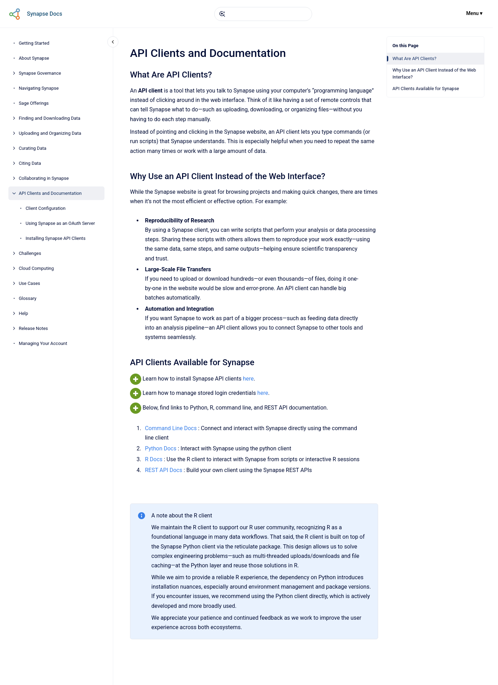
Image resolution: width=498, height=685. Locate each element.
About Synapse (34, 58)
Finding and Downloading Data (49, 118)
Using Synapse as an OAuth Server (60, 223)
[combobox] (263, 14)
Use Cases (29, 283)
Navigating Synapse (39, 88)
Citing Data (30, 163)
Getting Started (34, 43)
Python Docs (161, 448)
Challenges (30, 253)
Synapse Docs (44, 13)
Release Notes (33, 328)
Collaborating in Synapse (44, 178)
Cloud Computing (36, 268)
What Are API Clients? (414, 58)
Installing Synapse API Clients (55, 238)
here (248, 378)
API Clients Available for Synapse (425, 88)
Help (23, 313)
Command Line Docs (170, 428)
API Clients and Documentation (50, 193)
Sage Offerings (34, 103)
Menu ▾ (474, 13)
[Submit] (222, 14)
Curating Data (32, 148)
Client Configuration (45, 208)
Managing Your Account (43, 343)
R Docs (153, 459)
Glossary (28, 298)
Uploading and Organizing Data (50, 133)
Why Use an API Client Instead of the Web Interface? (434, 73)
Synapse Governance (40, 73)
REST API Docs (163, 470)
